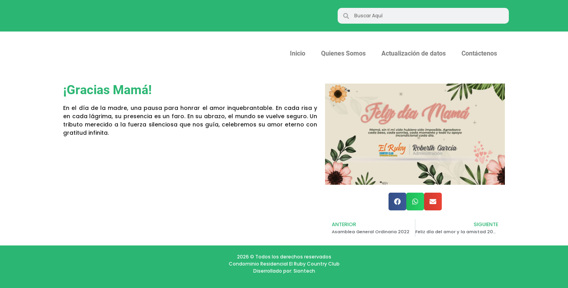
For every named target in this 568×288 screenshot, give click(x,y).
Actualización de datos (413, 53)
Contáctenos (479, 53)
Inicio (297, 53)
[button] (397, 201)
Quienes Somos (343, 53)
